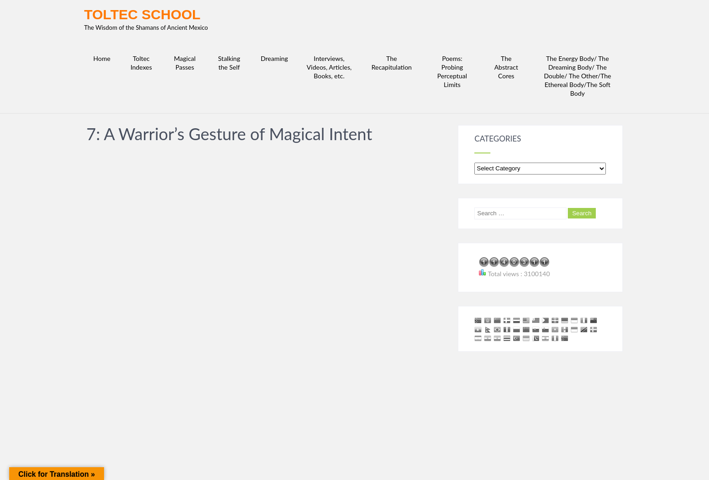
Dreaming (274, 58)
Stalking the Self (229, 63)
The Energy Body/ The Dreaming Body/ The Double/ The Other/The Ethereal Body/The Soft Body (577, 76)
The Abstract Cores (506, 67)
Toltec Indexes (141, 63)
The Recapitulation (391, 63)
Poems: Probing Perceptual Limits (452, 71)
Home (101, 58)
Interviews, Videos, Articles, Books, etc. (329, 67)
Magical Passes (185, 63)
